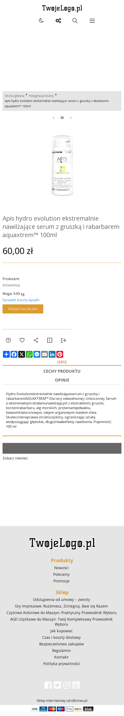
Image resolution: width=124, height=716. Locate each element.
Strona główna (14, 96)
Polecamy (61, 578)
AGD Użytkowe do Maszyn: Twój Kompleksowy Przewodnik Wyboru (61, 626)
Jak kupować (61, 635)
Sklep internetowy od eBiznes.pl (62, 705)
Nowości (61, 572)
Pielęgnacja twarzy (41, 96)
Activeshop (11, 285)
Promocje (61, 585)
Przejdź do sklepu (23, 309)
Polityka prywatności (61, 668)
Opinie (62, 383)
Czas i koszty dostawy (61, 642)
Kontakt (61, 661)
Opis (62, 363)
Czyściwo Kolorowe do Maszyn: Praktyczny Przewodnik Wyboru (62, 617)
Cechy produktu (62, 373)
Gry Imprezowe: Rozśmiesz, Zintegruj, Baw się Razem (61, 610)
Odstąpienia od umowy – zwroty (61, 604)
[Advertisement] (62, 57)
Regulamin (61, 655)
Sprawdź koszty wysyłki (21, 300)
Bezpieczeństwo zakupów (61, 648)
